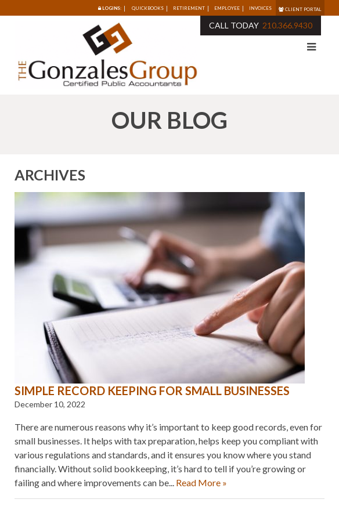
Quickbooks (148, 8)
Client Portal (300, 9)
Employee (227, 8)
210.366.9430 (287, 25)
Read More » (201, 482)
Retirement (189, 8)
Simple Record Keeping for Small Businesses (152, 390)
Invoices (260, 8)
